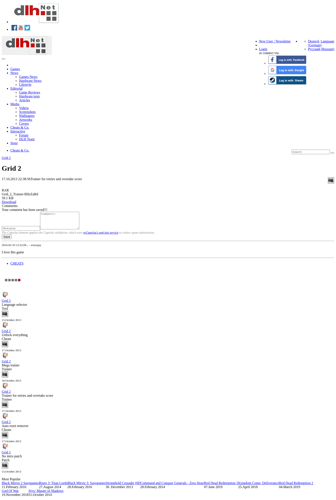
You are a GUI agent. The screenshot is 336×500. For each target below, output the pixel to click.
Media (14, 104)
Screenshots (27, 112)
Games (15, 69)
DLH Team (27, 139)
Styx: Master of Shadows (46, 494)
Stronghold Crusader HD (123, 486)
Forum (23, 135)
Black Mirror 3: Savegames (86, 486)
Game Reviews (29, 92)
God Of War (10, 494)
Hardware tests (29, 96)
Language (327, 41)
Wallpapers (27, 116)
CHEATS (16, 267)
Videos (24, 108)
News (14, 73)
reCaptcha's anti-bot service (100, 236)
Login (263, 49)
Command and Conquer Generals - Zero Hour (172, 486)
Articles (24, 100)
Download (9, 202)
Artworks (25, 119)
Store (14, 143)
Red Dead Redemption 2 (221, 486)
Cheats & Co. (19, 127)
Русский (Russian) (321, 49)
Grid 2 (6, 158)
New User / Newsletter (275, 41)
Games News (28, 77)
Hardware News (30, 81)
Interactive (17, 131)
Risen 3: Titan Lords (53, 486)
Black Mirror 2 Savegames (20, 486)
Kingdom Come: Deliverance (258, 486)
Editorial (16, 88)
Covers (24, 123)
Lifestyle (25, 84)
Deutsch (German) (314, 43)
